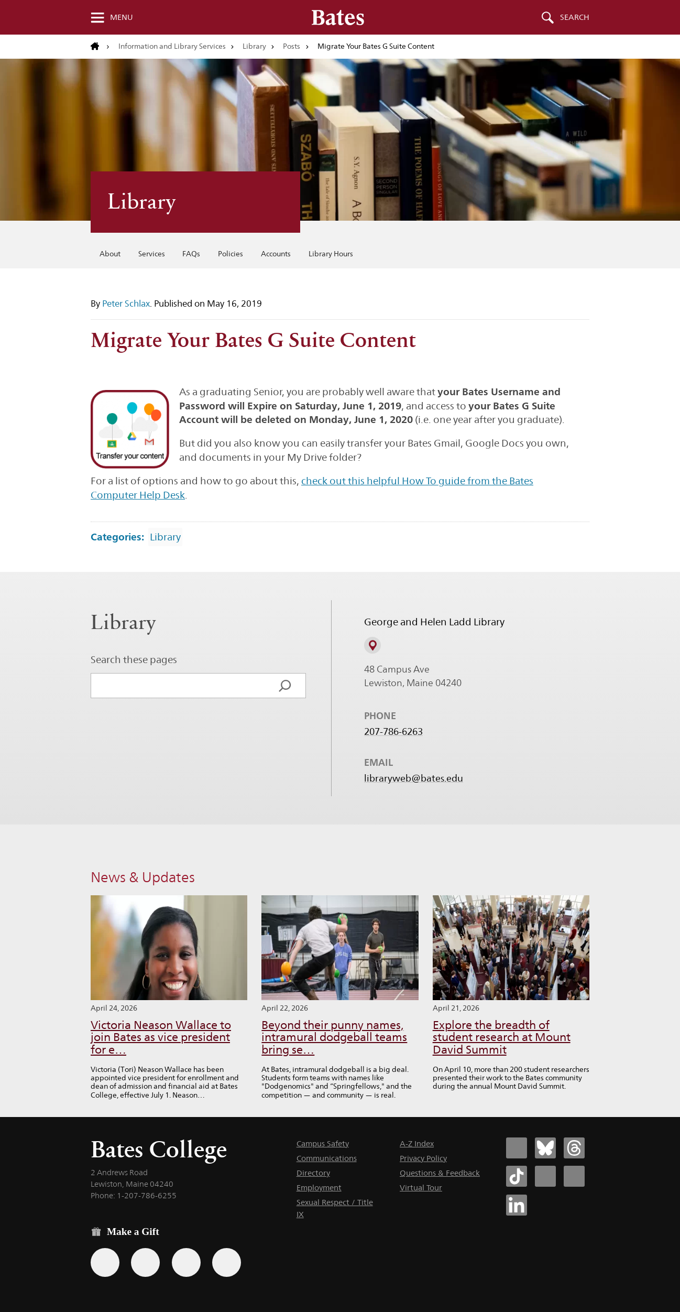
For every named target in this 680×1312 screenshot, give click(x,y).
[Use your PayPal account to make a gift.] (186, 1262)
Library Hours (331, 254)
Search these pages (134, 659)
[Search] (285, 686)
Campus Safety (323, 1143)
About (110, 254)
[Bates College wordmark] (338, 17)
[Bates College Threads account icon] (574, 1147)
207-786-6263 (393, 732)
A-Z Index (417, 1143)
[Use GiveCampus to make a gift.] (226, 1262)
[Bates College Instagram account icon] (545, 1176)
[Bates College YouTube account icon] (574, 1176)
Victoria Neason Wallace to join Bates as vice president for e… (161, 1037)
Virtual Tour (421, 1187)
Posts (291, 46)
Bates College (159, 1149)
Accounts (276, 254)
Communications (327, 1158)
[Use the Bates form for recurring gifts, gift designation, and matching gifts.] (105, 1262)
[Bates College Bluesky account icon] (545, 1147)
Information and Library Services (172, 46)
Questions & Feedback (440, 1172)
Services (151, 254)
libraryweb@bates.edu (413, 778)
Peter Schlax (126, 303)
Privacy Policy (423, 1158)
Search (574, 17)
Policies (230, 254)
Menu (121, 17)
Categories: (117, 537)
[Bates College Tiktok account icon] (516, 1176)
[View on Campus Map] (372, 645)
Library (254, 46)
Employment (319, 1187)
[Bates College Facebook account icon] (516, 1147)
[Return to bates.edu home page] (100, 47)
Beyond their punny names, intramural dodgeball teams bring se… (334, 1037)
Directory (313, 1172)
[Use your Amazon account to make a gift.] (145, 1262)
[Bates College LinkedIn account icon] (516, 1205)
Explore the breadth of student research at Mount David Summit (502, 1037)
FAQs (191, 254)
